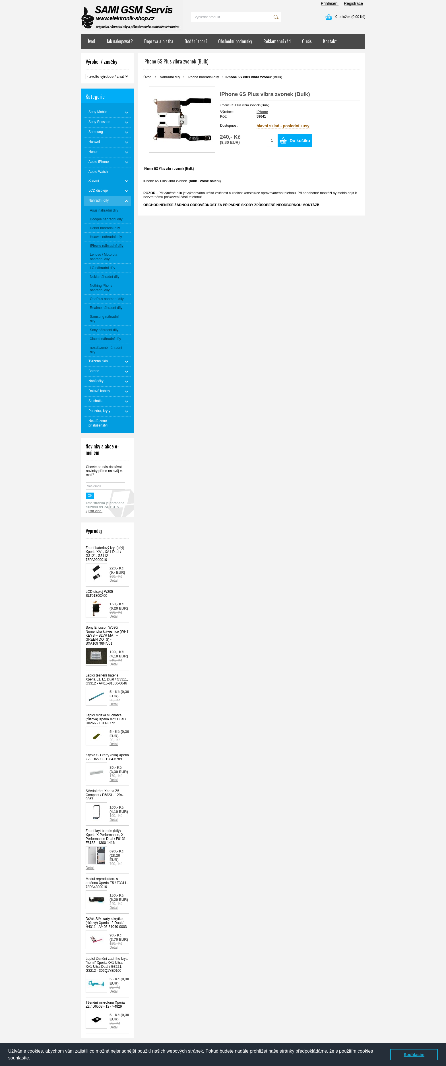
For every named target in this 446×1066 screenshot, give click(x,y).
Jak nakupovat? (119, 41)
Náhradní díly (170, 77)
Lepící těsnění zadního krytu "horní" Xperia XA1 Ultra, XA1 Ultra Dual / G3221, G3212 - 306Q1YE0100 (107, 965)
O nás (307, 41)
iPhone (262, 112)
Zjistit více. (94, 511)
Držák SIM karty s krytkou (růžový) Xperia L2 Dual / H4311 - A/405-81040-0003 (106, 923)
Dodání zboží (196, 41)
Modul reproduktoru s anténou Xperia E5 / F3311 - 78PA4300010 (107, 883)
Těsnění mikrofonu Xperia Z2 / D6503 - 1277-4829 (105, 1004)
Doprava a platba (158, 41)
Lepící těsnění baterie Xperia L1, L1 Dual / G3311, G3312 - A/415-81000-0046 (107, 679)
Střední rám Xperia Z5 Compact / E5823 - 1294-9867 (105, 795)
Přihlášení (329, 3)
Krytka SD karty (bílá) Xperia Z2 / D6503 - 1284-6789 (107, 757)
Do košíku (300, 140)
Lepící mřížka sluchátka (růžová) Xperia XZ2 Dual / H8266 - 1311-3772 (106, 719)
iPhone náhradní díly (203, 77)
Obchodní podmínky (235, 41)
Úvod (90, 41)
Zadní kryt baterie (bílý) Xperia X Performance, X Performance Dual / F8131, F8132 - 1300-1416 (106, 837)
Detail (114, 581)
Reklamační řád (277, 41)
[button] (32, 1058)
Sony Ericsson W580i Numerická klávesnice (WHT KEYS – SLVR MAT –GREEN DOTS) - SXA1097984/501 (107, 635)
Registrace (353, 3)
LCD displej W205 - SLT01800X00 (100, 594)
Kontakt (330, 41)
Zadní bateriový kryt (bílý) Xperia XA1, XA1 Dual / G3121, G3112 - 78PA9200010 (105, 554)
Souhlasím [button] (414, 1054)
